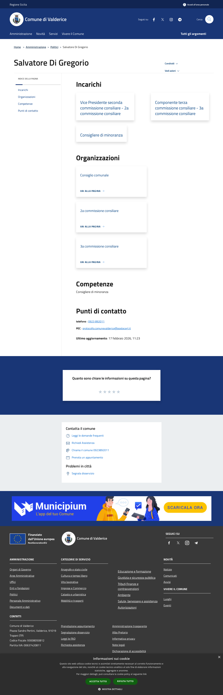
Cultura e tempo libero (74, 576)
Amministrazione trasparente (129, 626)
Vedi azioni (172, 71)
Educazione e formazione (134, 571)
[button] (112, 689)
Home (17, 47)
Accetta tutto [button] (98, 681)
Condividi (172, 64)
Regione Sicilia (18, 4)
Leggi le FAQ (68, 639)
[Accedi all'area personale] (195, 5)
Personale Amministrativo (25, 601)
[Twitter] (161, 19)
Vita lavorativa (69, 582)
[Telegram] (178, 19)
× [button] (219, 657)
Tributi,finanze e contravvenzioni (128, 586)
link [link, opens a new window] (145, 674)
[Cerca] (209, 19)
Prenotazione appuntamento (78, 626)
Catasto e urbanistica (73, 594)
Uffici (13, 582)
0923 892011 (96, 321)
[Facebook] (152, 19)
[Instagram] (169, 19)
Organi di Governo (20, 569)
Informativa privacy (123, 639)
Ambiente (124, 595)
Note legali (118, 645)
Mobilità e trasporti (72, 601)
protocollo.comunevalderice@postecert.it (107, 328)
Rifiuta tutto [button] (125, 681)
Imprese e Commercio (73, 588)
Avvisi (167, 582)
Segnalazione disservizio (75, 632)
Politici (54, 47)
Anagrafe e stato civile (74, 569)
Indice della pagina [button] (28, 78)
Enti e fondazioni (19, 588)
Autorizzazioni (127, 607)
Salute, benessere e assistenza (138, 601)
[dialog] (111, 674)
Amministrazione (36, 47)
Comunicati (170, 576)
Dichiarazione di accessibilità (129, 651)
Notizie (168, 569)
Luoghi (168, 599)
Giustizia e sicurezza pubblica (136, 577)
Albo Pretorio (120, 632)
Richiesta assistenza (73, 645)
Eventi (167, 605)
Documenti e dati (20, 607)
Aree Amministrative (22, 576)
